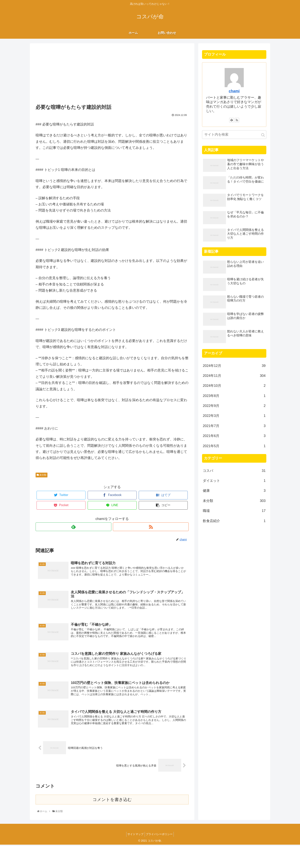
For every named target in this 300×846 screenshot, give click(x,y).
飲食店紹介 (234, 521)
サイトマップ (135, 835)
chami (234, 91)
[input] (234, 134)
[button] (263, 135)
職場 (234, 511)
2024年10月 (234, 386)
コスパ (234, 471)
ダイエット (234, 481)
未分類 (41, 475)
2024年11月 (234, 376)
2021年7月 (234, 426)
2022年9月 (234, 406)
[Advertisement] (112, 74)
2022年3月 (234, 416)
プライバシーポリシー (160, 835)
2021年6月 (234, 436)
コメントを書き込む (112, 800)
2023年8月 (234, 396)
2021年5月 (234, 446)
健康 (234, 491)
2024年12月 (234, 366)
